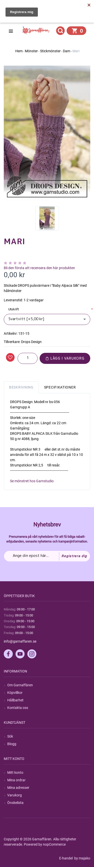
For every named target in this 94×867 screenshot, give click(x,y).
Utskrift (13, 309)
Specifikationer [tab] (60, 387)
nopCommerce (54, 844)
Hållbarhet (15, 700)
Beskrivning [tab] (21, 387)
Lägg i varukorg (64, 358)
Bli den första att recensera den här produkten (39, 268)
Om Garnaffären (20, 685)
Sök (10, 736)
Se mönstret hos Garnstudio (32, 481)
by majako (81, 858)
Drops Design (31, 342)
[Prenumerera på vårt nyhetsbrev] (47, 556)
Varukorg (14, 795)
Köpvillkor (15, 693)
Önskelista (15, 803)
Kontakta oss (17, 708)
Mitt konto (15, 772)
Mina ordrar (16, 780)
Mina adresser (18, 788)
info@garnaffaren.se (20, 641)
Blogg (11, 744)
